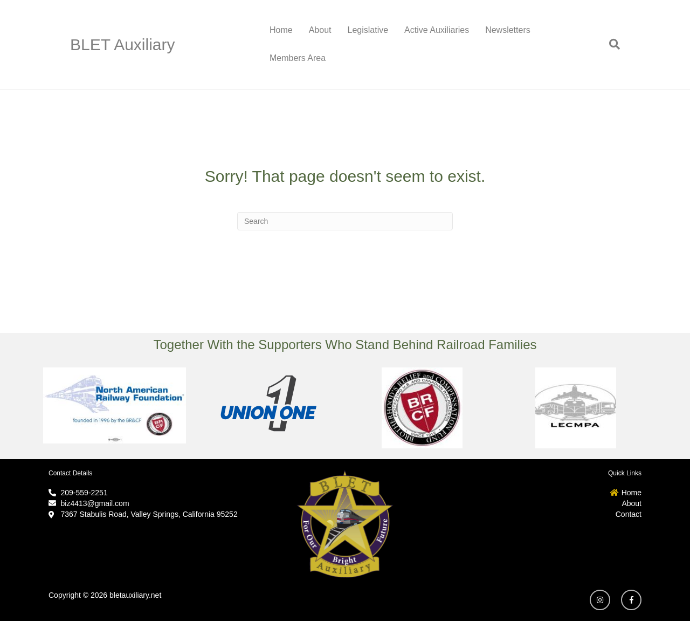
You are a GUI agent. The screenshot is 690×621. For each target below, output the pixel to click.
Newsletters (507, 30)
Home (281, 30)
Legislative (368, 30)
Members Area (298, 58)
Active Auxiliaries (436, 30)
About (320, 30)
